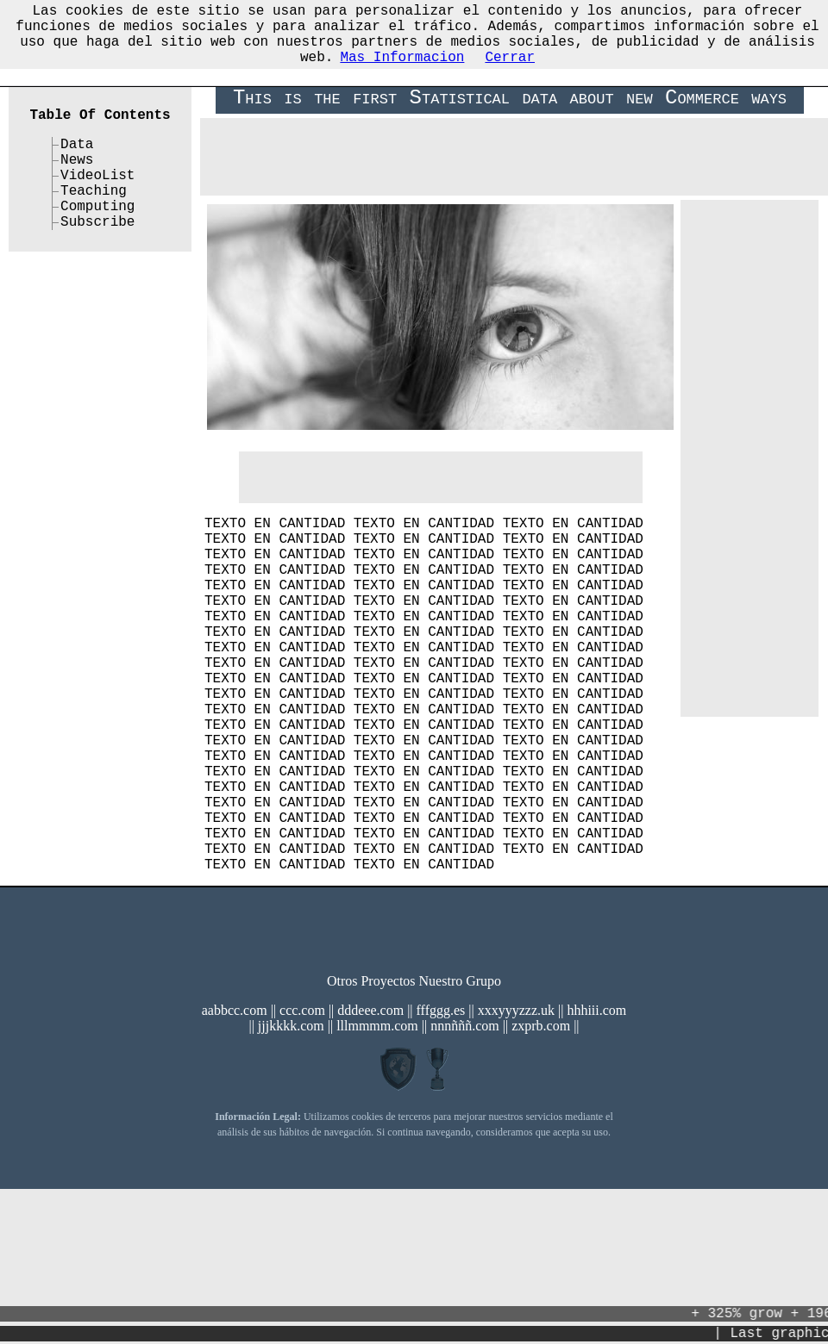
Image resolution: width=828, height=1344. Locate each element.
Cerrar (510, 69)
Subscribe (97, 244)
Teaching (93, 206)
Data (76, 149)
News (76, 168)
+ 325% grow (744, 1312)
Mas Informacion (402, 69)
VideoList (97, 187)
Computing (97, 225)
